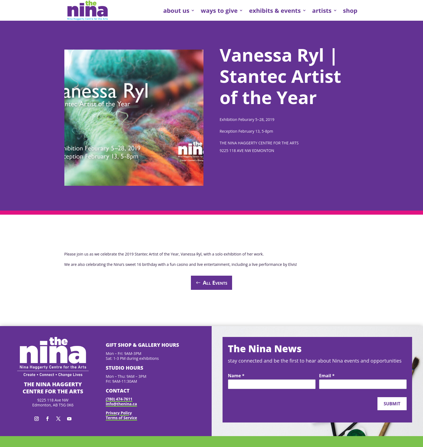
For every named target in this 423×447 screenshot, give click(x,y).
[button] (36, 418)
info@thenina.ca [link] (121, 403)
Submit (392, 404)
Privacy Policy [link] (119, 412)
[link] (87, 10)
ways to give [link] (219, 10)
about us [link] (176, 10)
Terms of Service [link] (121, 417)
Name (236, 376)
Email (327, 376)
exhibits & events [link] (275, 10)
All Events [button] (215, 282)
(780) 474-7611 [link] (119, 399)
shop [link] (350, 10)
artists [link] (322, 10)
